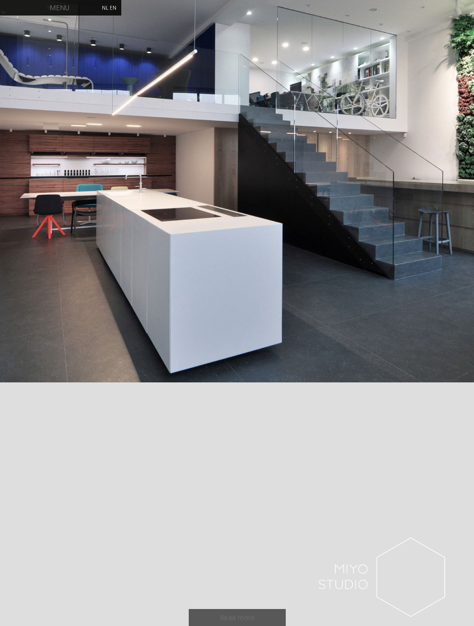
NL (105, 7)
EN (113, 7)
